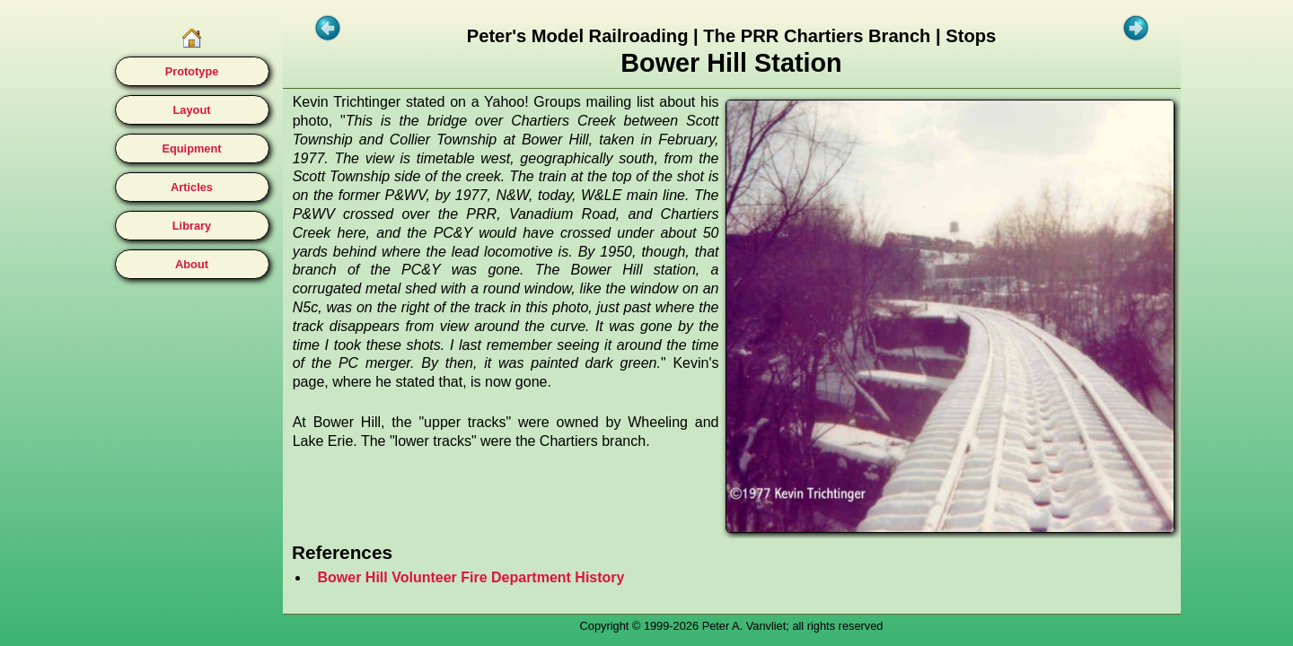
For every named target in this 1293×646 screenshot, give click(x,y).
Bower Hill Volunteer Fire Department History (471, 577)
